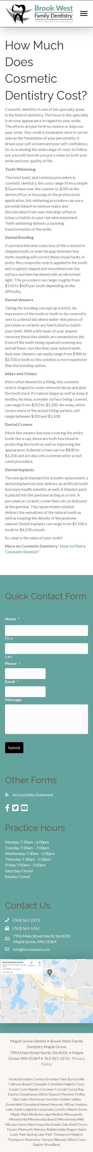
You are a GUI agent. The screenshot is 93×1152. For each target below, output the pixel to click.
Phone (12, 663)
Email (12, 681)
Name (12, 618)
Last (9, 656)
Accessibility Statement (33, 794)
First (9, 638)
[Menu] (84, 13)
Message (13, 699)
